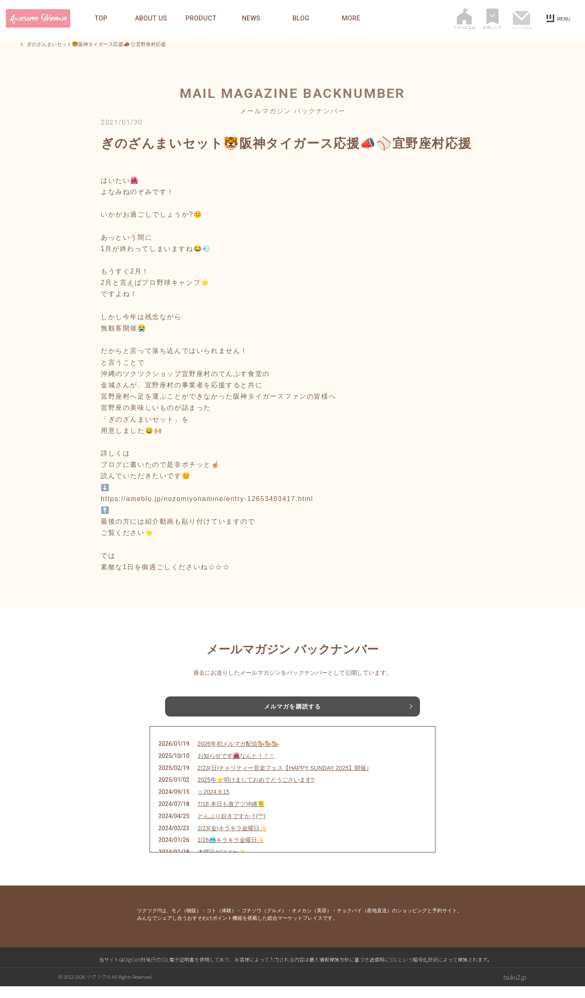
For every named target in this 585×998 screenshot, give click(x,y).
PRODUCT (201, 18)
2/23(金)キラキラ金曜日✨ (232, 839)
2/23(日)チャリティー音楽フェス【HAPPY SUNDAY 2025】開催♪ (283, 779)
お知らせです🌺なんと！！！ (236, 767)
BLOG (300, 18)
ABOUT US (151, 18)
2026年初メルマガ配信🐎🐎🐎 (238, 755)
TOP (100, 18)
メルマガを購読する (292, 708)
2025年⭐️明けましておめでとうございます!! (256, 791)
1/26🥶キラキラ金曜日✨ (231, 851)
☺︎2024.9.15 (214, 803)
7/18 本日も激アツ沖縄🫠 (231, 815)
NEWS (251, 18)
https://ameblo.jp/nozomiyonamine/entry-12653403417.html (207, 498)
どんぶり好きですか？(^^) (231, 827)
